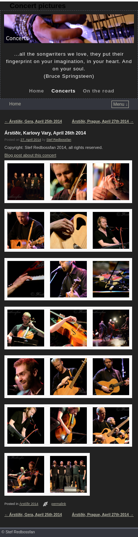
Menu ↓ (120, 104)
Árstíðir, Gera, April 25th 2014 (33, 121)
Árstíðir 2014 (29, 504)
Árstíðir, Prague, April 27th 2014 (103, 121)
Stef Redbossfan (58, 140)
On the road (98, 91)
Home (36, 91)
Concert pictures (38, 6)
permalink (59, 504)
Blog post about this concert (30, 155)
